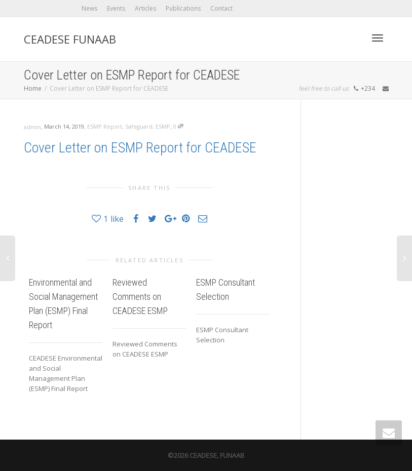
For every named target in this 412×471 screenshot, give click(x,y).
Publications (183, 8)
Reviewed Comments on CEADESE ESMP (140, 296)
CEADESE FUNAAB (70, 39)
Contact (221, 8)
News (89, 8)
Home (33, 88)
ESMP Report (104, 126)
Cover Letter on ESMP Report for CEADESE (140, 147)
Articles (145, 8)
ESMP (163, 126)
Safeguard (139, 126)
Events (116, 8)
